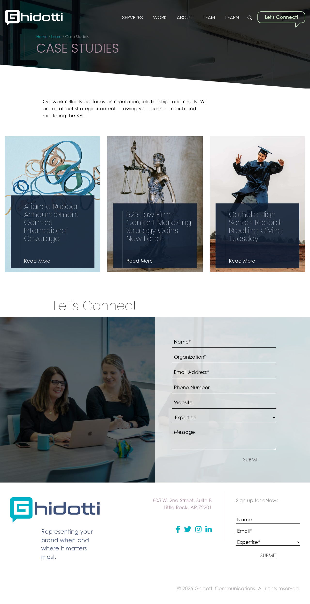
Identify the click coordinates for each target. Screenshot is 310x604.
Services (131, 17)
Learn (232, 17)
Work (159, 17)
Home (41, 36)
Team (208, 17)
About (184, 17)
